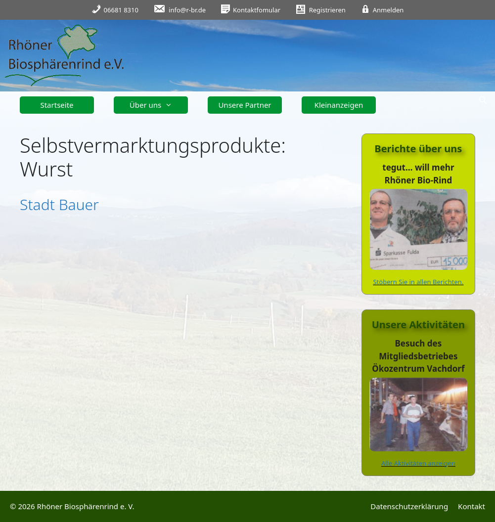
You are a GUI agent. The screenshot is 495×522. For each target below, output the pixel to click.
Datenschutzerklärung (409, 506)
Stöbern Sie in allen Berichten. (418, 281)
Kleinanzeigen (339, 105)
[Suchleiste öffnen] (483, 100)
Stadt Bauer (59, 204)
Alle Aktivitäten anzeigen (418, 463)
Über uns (155, 105)
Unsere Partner (244, 105)
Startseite (56, 105)
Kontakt (471, 506)
